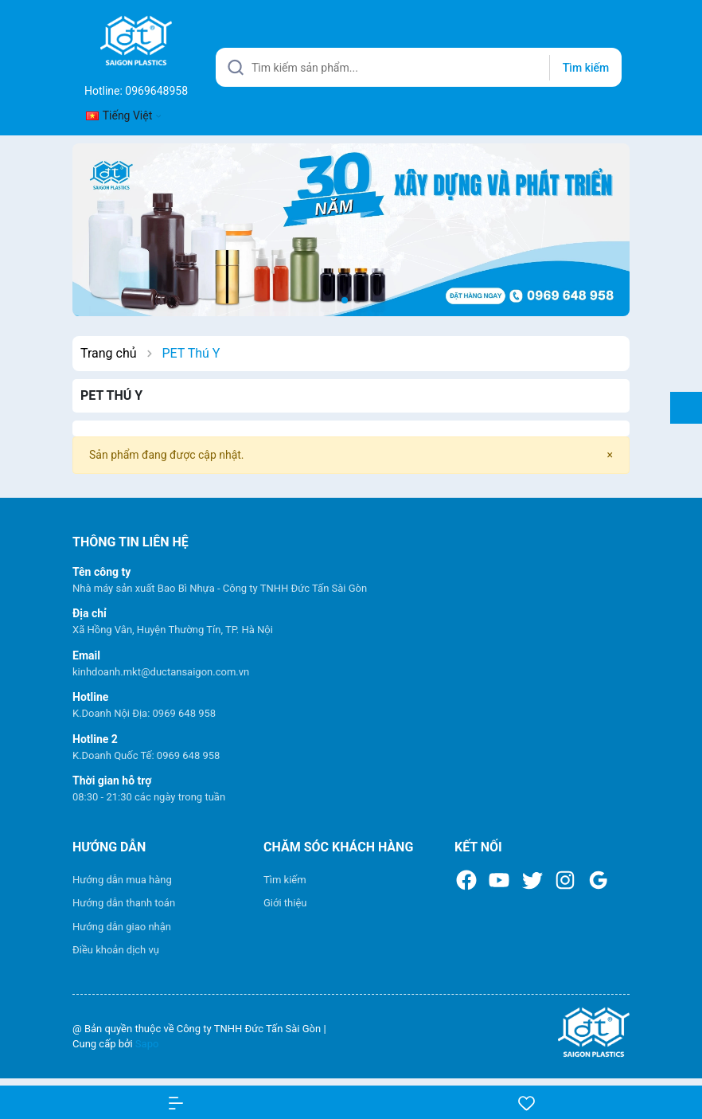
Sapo (147, 1044)
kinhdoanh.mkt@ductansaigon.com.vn (160, 672)
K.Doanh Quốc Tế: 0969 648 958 (146, 755)
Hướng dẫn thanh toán (123, 903)
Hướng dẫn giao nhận (121, 927)
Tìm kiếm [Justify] (586, 67)
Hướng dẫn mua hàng (122, 880)
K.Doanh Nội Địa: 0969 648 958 (144, 713)
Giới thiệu (284, 903)
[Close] (610, 455)
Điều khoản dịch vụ (115, 950)
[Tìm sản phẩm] (419, 67)
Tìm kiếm (284, 880)
